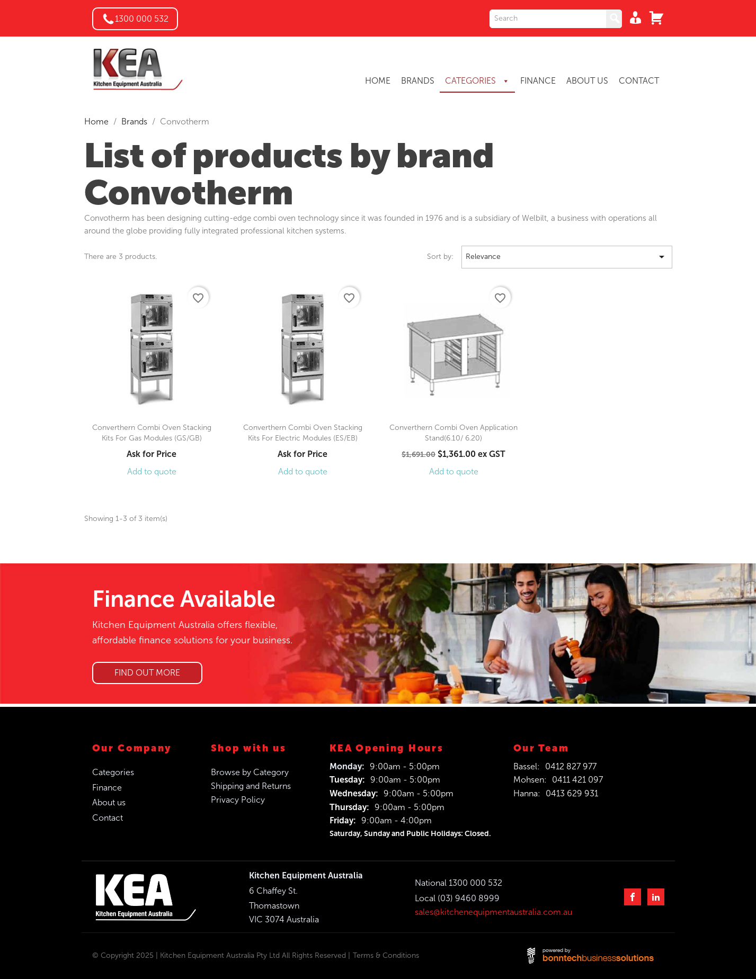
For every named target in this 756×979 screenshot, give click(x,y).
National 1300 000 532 (458, 882)
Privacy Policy (238, 799)
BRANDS (417, 80)
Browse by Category (250, 772)
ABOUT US (587, 80)
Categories (113, 772)
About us (109, 802)
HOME (377, 80)
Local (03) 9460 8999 (457, 898)
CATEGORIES (477, 81)
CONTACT (639, 80)
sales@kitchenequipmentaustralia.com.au (493, 912)
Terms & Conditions (386, 955)
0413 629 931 (572, 793)
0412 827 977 (571, 766)
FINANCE (538, 80)
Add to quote (151, 471)
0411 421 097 (577, 779)
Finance (107, 787)
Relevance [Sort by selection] (567, 257)
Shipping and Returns (251, 786)
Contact (107, 817)
